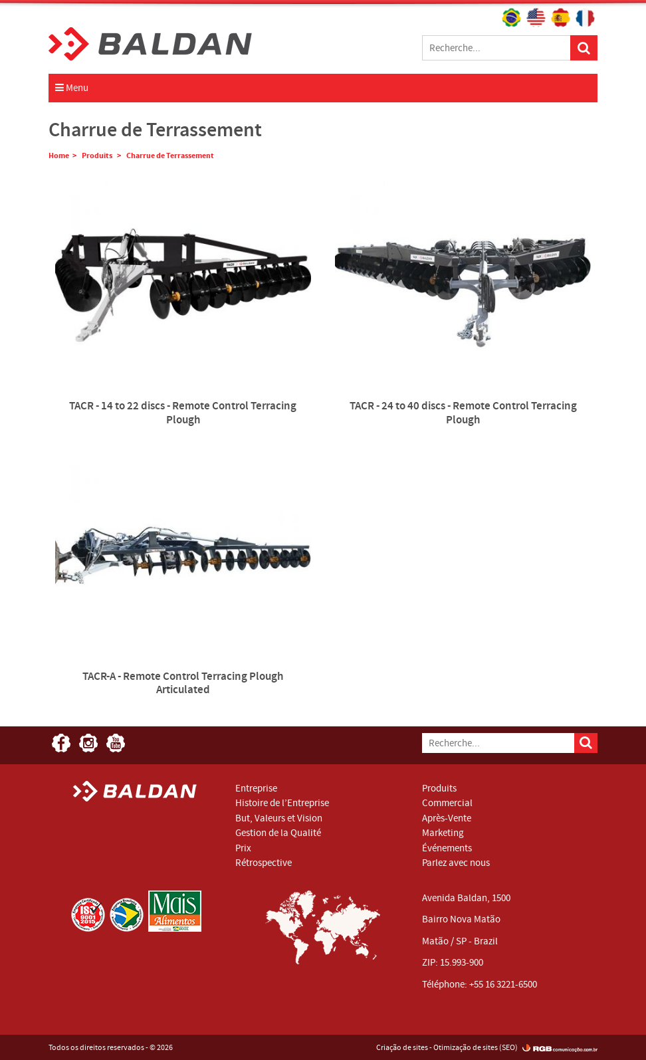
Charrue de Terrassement (170, 155)
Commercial (447, 802)
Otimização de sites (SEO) (475, 1047)
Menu (71, 87)
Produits (98, 155)
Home (59, 155)
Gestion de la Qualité (278, 832)
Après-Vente (446, 818)
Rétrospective (263, 862)
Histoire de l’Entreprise (282, 802)
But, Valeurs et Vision (278, 818)
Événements (447, 848)
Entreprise (256, 788)
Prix (243, 848)
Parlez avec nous (456, 862)
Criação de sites (402, 1047)
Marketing (443, 832)
